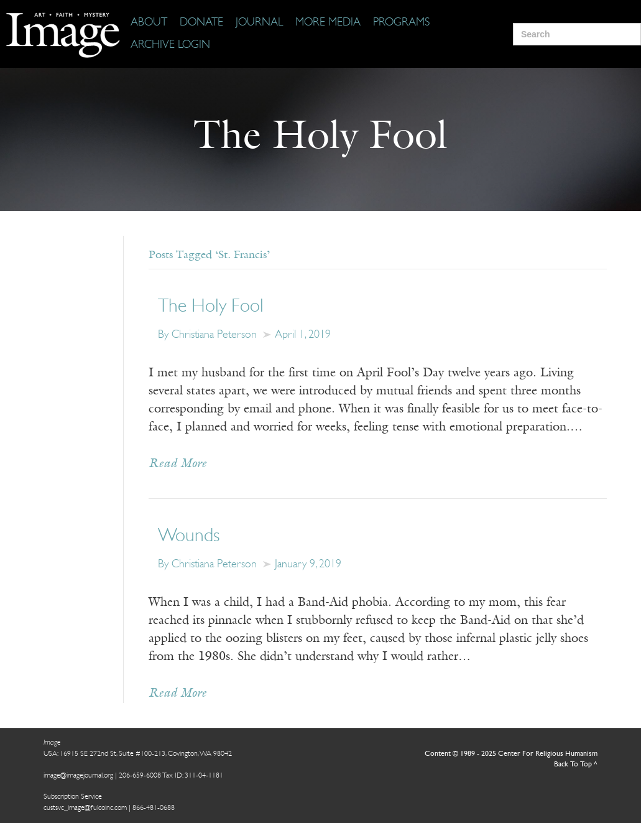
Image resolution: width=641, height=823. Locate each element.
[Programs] (401, 23)
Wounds (188, 536)
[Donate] (201, 23)
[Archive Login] (170, 45)
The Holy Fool (211, 307)
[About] (148, 23)
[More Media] (328, 23)
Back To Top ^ (575, 764)
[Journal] (259, 23)
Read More (177, 464)
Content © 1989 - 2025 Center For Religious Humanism (511, 754)
